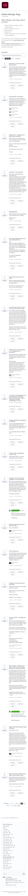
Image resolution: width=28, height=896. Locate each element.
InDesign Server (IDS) (7, 850)
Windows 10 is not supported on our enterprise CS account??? (17, 351)
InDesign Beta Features (10, 884)
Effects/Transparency (7, 844)
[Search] (24, 874)
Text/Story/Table (6, 866)
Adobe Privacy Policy (16, 892)
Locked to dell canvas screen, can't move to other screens (17, 307)
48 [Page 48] (7, 805)
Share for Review (6, 863)
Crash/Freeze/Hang (6, 840)
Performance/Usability (18, 79)
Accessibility (5, 830)
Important (21, 85)
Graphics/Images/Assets (7, 847)
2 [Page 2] (11, 803)
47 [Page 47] (24, 803)
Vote (4, 67)
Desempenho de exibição (16, 96)
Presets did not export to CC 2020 (16, 277)
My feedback (17, 58)
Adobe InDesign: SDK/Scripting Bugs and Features (15, 882)
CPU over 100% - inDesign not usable (17, 618)
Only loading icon (14, 551)
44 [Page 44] (16, 803)
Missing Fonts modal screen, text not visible (17, 525)
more (24, 191)
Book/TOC (5, 835)
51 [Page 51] (12, 805)
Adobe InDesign (5, 891)
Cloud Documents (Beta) (7, 837)
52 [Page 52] (15, 805)
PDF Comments (6, 853)
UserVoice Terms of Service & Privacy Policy (15, 891)
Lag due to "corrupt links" (16, 172)
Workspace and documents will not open (16, 64)
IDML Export (5, 848)
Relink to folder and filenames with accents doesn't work (17, 774)
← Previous (5, 803)
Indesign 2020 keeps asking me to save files (17, 420)
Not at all (13, 85)
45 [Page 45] (19, 803)
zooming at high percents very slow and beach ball (17, 239)
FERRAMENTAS (13, 212)
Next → (19, 805)
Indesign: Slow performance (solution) (17, 583)
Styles (4, 865)
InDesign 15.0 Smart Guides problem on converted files (16, 478)
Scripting (4, 862)
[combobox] (13, 873)
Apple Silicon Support (7, 834)
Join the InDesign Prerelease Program (10, 43)
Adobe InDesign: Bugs (10, 879)
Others (4, 852)
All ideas (4, 827)
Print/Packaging (6, 860)
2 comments (11, 786)
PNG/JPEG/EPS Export (7, 858)
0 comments (11, 79)
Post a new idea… (6, 826)
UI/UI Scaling (5, 868)
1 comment (11, 220)
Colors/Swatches (6, 839)
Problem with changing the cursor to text (16, 453)
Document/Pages (6, 842)
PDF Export (5, 855)
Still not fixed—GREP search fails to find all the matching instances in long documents (17, 667)
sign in (13, 817)
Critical (13, 88)
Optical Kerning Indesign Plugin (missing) (18, 727)
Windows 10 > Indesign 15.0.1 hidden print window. (17, 135)
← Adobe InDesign (4, 16)
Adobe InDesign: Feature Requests (12, 880)
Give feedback (9, 877)
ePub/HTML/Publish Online (8, 845)
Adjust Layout (5, 832)
